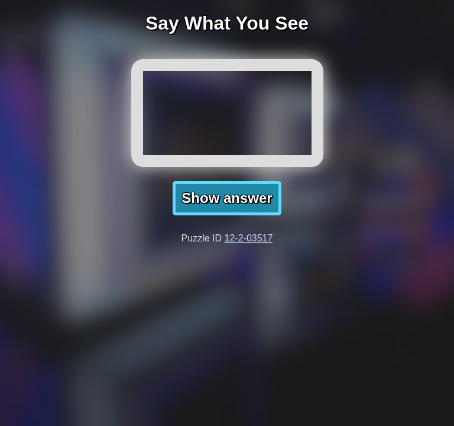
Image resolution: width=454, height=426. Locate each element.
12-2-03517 (249, 238)
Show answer (226, 198)
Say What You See (227, 23)
